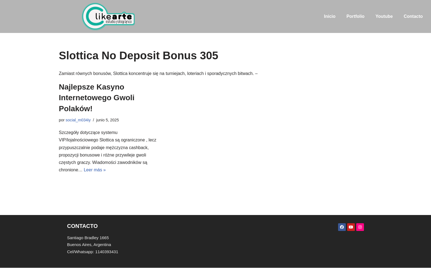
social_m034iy (78, 120)
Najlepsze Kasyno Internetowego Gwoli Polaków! (96, 98)
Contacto (413, 16)
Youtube (384, 16)
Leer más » (95, 170)
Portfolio (355, 16)
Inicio (329, 16)
